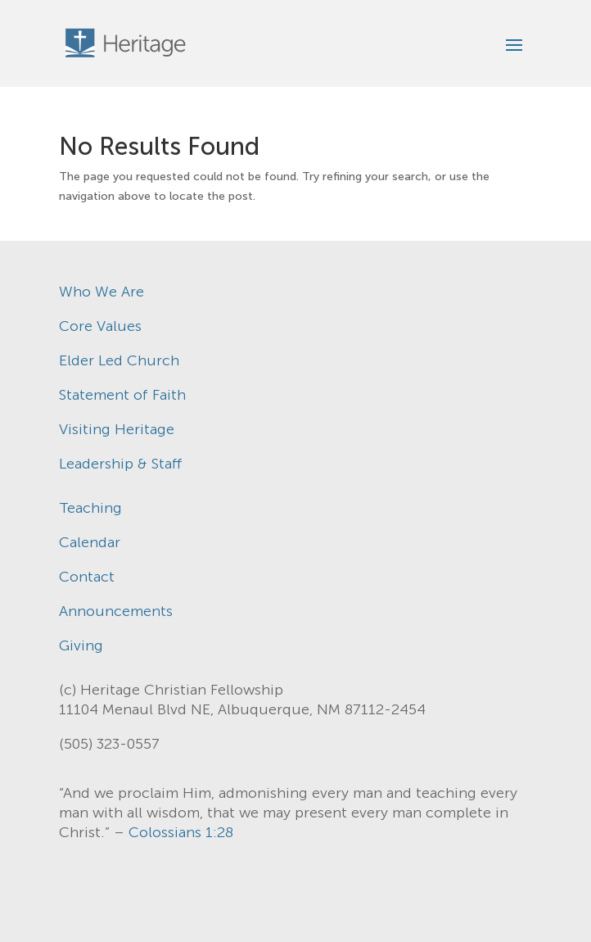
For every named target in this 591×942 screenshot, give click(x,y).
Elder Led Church (119, 360)
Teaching (90, 508)
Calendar (89, 542)
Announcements (116, 611)
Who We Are (101, 292)
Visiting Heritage (116, 429)
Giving (81, 645)
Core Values (100, 326)
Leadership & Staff (121, 464)
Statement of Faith (122, 395)
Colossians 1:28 (181, 832)
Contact (87, 577)
